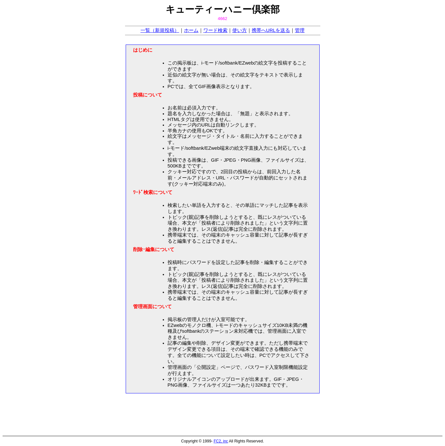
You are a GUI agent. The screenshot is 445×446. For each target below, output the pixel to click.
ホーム (191, 30)
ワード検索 (215, 30)
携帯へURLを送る (271, 30)
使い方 (239, 30)
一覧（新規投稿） (159, 30)
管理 (300, 30)
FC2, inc (221, 441)
